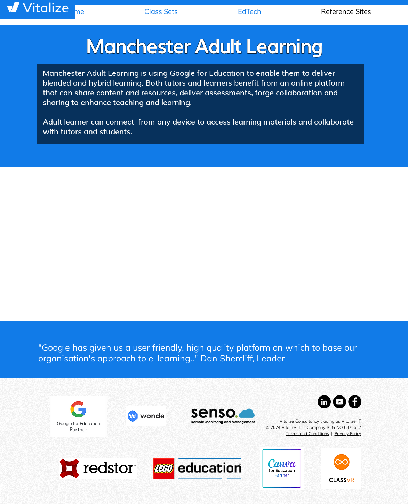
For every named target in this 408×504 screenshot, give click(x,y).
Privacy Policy (348, 433)
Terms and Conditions (307, 433)
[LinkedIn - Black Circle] (324, 401)
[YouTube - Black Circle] (339, 401)
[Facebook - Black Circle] (354, 401)
